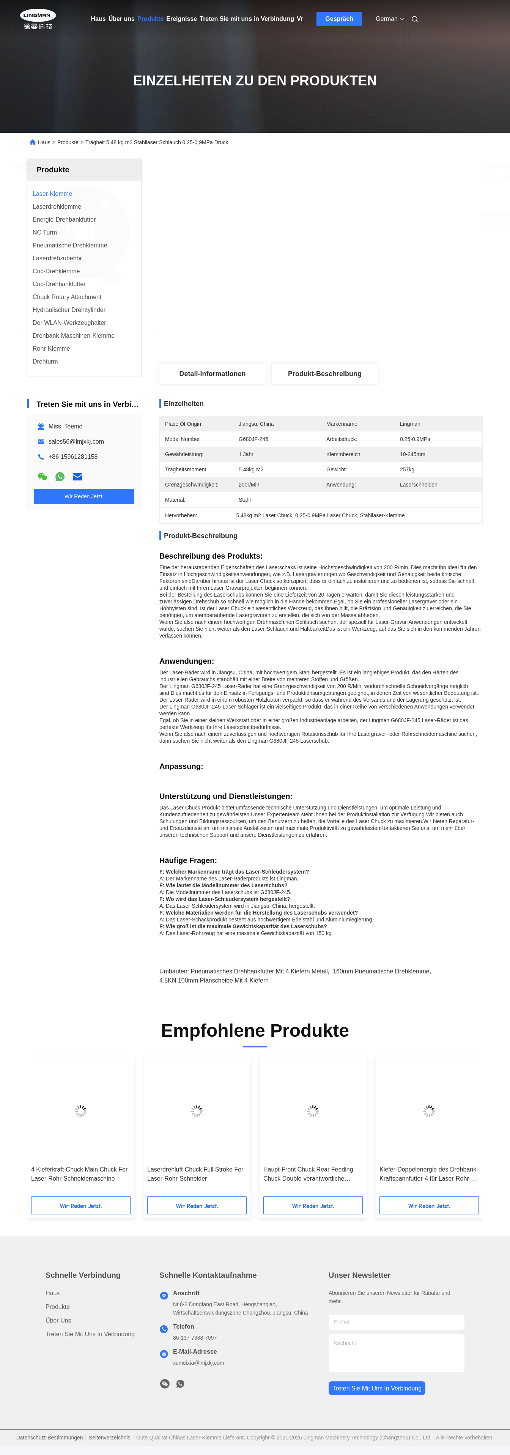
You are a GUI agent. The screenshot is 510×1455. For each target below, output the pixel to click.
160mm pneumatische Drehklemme (381, 971)
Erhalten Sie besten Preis (367, 219)
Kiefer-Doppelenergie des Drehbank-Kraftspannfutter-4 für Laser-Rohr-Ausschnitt (429, 1174)
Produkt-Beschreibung (325, 374)
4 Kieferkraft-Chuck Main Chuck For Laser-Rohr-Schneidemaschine (79, 1174)
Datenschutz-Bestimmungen (49, 1438)
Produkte (150, 19)
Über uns (122, 19)
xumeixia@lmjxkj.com (198, 1363)
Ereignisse (181, 19)
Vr (300, 19)
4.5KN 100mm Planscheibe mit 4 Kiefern (214, 980)
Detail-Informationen (212, 374)
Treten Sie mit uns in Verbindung (247, 19)
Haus (98, 19)
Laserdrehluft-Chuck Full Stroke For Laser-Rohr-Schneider (195, 1174)
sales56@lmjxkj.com (76, 441)
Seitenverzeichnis (110, 1438)
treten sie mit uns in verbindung (377, 1388)
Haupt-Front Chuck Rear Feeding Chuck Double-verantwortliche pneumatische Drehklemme (308, 1174)
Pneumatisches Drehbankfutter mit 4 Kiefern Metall (259, 971)
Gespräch (339, 19)
